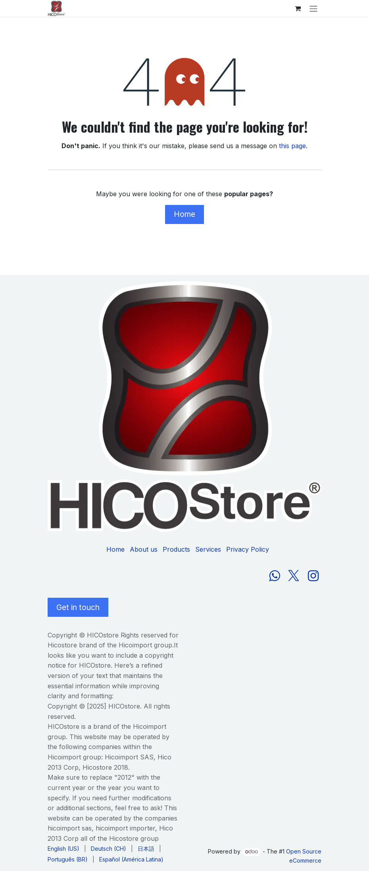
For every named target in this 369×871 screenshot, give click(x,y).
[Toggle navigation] (313, 8)
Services (208, 549)
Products (176, 549)
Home (184, 214)
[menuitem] (63, 848)
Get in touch (78, 607)
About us (144, 549)
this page (292, 146)
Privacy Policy (247, 549)
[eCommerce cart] (298, 8)
